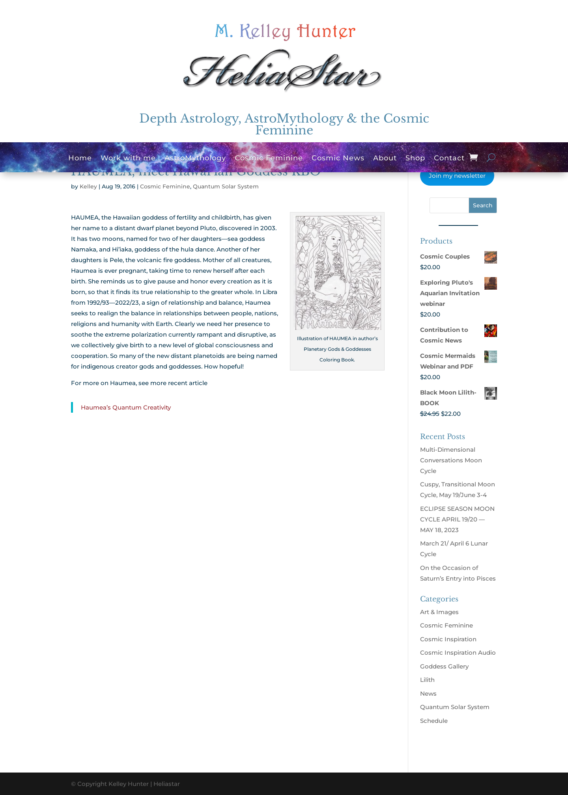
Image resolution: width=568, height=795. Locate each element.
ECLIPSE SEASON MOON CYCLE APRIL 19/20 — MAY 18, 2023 (457, 519)
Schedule (434, 720)
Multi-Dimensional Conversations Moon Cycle (451, 460)
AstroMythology (195, 158)
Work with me (128, 158)
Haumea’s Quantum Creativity (126, 407)
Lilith (427, 679)
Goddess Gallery (444, 666)
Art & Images (439, 612)
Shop (415, 158)
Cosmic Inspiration (448, 639)
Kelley (88, 186)
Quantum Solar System (226, 186)
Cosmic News (338, 158)
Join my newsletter (457, 175)
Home (80, 158)
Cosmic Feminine (269, 158)
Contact (449, 158)
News (428, 693)
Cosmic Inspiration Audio (458, 652)
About (385, 158)
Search (483, 205)
